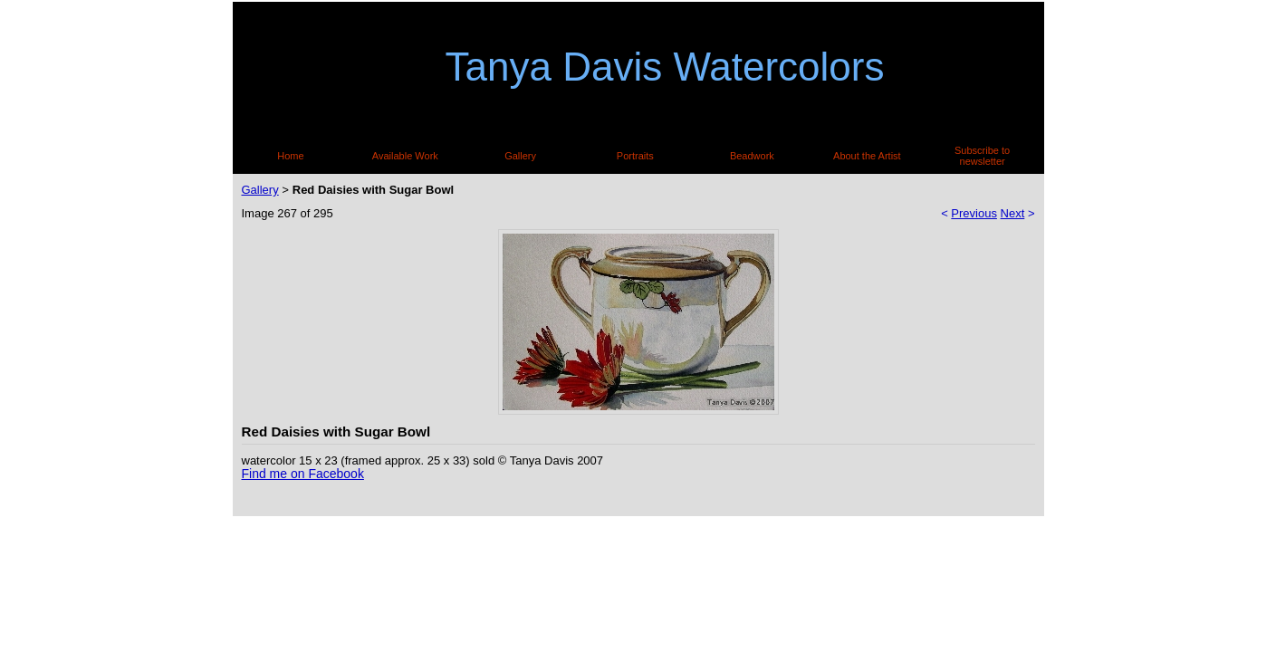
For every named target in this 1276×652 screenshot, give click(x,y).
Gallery (520, 155)
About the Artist (867, 155)
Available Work (405, 155)
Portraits (635, 155)
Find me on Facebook (303, 473)
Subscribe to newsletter (982, 156)
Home (290, 155)
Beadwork (752, 155)
